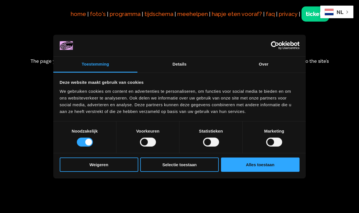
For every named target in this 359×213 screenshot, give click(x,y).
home (78, 14)
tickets (315, 14)
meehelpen (192, 14)
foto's (98, 14)
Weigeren (98, 164)
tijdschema (158, 14)
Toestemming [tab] (95, 64)
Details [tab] (179, 64)
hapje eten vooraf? (237, 14)
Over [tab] (264, 64)
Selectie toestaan (179, 164)
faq (270, 14)
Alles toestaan (260, 164)
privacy (288, 14)
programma (125, 14)
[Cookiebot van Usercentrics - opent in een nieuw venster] (275, 45)
